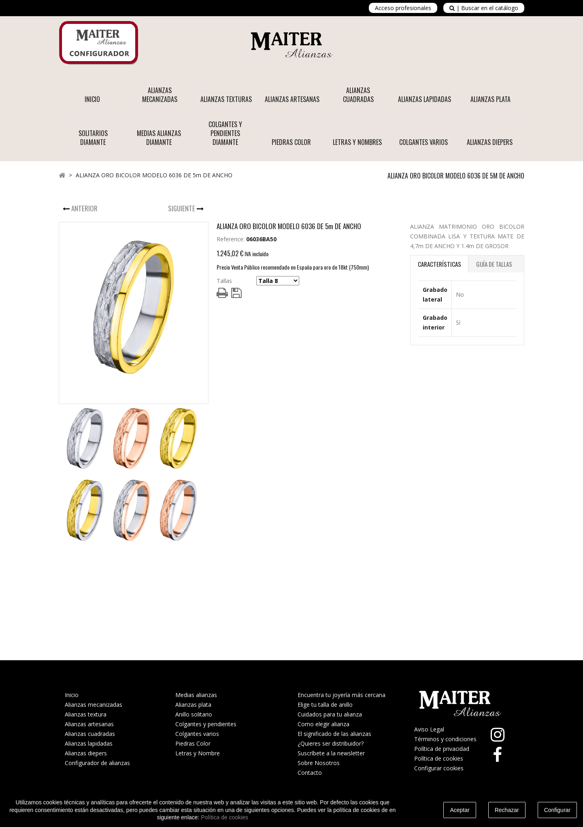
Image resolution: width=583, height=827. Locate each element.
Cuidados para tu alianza (330, 714)
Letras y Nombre (197, 753)
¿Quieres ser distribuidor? (331, 743)
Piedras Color (193, 743)
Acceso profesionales (403, 8)
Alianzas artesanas (89, 724)
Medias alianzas (196, 695)
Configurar (557, 810)
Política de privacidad (441, 749)
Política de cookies (438, 758)
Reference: (231, 239)
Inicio (92, 99)
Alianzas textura (85, 714)
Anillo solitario (193, 714)
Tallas (224, 281)
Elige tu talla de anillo (325, 704)
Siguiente (182, 208)
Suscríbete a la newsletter (331, 753)
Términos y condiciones (445, 739)
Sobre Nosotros (319, 763)
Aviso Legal (429, 729)
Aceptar (459, 810)
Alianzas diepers (86, 753)
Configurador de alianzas (97, 763)
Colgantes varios (197, 734)
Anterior (85, 208)
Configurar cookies (439, 768)
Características (439, 263)
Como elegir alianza (323, 724)
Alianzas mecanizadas (93, 704)
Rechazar (507, 810)
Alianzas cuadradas (90, 734)
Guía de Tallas (494, 263)
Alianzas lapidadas (89, 743)
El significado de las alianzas (334, 734)
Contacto (310, 772)
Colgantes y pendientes (205, 724)
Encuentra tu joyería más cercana (341, 695)
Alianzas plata (193, 704)
